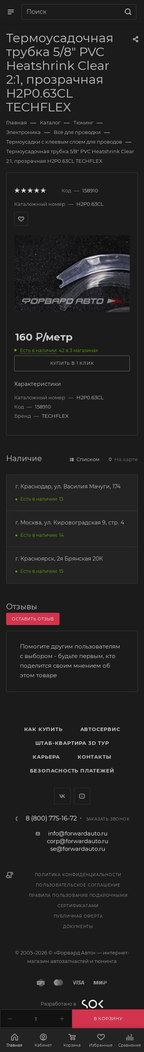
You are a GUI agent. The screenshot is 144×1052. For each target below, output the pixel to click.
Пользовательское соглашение (78, 885)
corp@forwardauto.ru (77, 841)
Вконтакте (62, 796)
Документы (78, 926)
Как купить (43, 729)
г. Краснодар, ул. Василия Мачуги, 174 (68, 486)
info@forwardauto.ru (78, 833)
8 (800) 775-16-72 (51, 818)
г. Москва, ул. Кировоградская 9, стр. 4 (69, 522)
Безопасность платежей (72, 770)
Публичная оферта (78, 916)
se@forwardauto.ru (77, 848)
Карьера (46, 757)
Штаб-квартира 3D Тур (72, 743)
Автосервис (100, 729)
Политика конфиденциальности (78, 874)
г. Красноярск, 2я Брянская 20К (59, 558)
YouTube (82, 796)
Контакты (94, 757)
